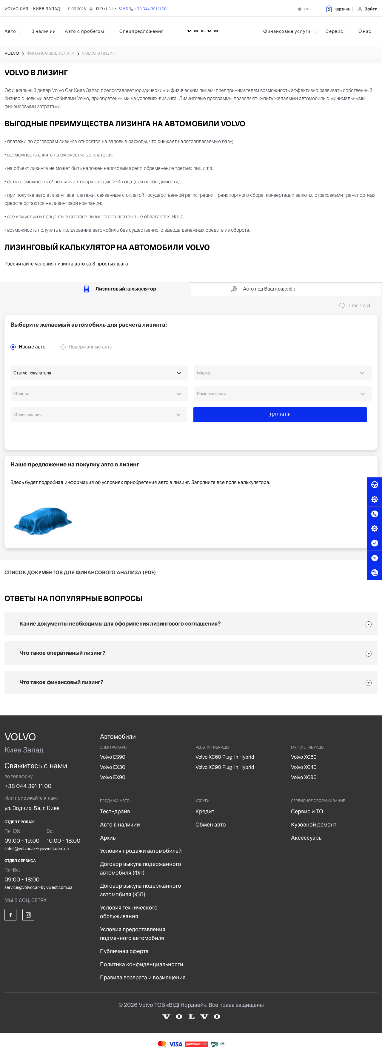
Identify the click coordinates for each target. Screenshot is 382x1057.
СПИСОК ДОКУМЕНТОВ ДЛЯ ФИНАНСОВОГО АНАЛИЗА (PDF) (80, 572)
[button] (337, 9)
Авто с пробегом (85, 31)
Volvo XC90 (304, 777)
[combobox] (283, 372)
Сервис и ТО (307, 811)
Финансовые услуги (287, 31)
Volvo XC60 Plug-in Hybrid (224, 757)
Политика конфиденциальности (141, 964)
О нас (365, 31)
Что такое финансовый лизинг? (61, 682)
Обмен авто (210, 824)
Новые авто (32, 347)
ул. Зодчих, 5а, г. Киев (32, 808)
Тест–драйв (115, 811)
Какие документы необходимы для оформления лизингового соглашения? (120, 623)
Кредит (204, 811)
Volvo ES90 (112, 757)
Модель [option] (21, 394)
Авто (10, 31)
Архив (108, 837)
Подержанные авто (90, 347)
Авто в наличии (120, 824)
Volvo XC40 (304, 767)
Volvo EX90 (112, 777)
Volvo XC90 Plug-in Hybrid (224, 767)
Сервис (335, 31)
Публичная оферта (124, 951)
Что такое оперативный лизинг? (62, 652)
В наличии (43, 31)
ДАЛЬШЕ (280, 414)
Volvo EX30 (112, 767)
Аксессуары (307, 837)
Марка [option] (203, 373)
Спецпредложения (141, 31)
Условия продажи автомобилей (141, 850)
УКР (307, 9)
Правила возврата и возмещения (143, 977)
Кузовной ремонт (313, 824)
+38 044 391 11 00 (27, 786)
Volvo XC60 (304, 757)
